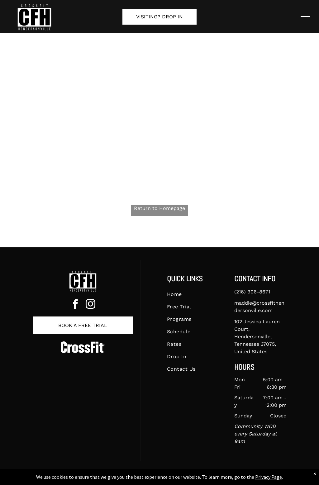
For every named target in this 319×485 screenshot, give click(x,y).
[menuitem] (193, 294)
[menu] (305, 16)
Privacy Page (268, 477)
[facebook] (75, 305)
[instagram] (90, 305)
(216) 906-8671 (252, 292)
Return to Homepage (159, 208)
